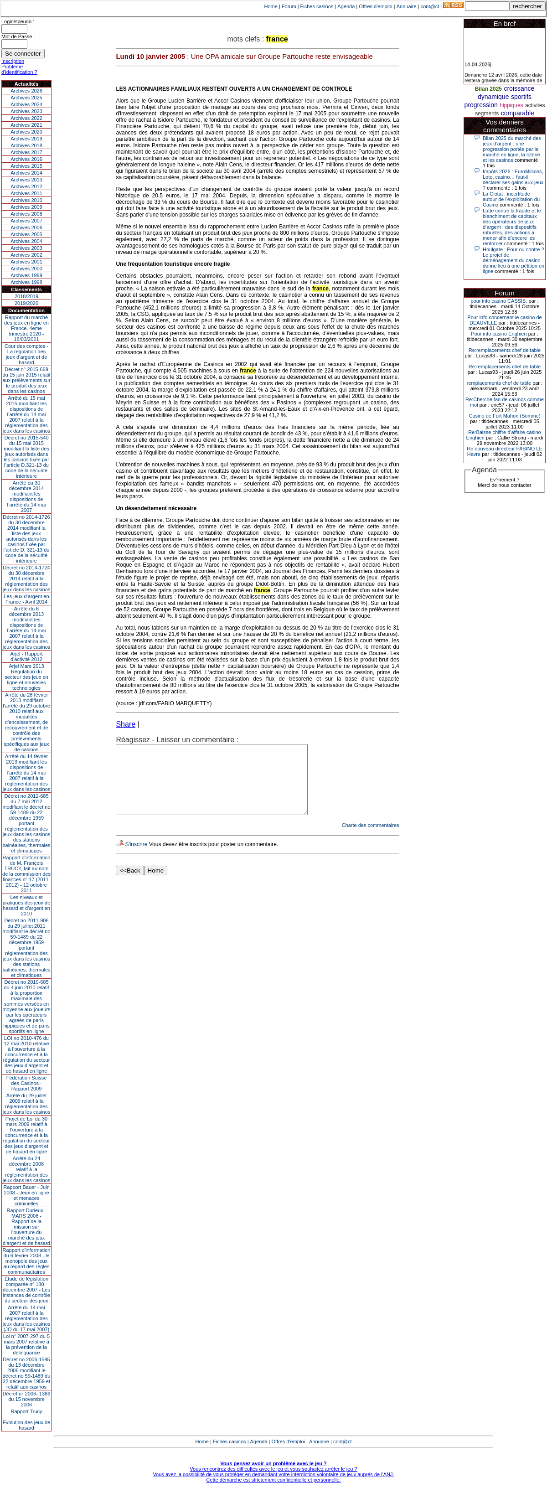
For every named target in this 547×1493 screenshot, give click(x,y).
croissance (519, 88)
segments (487, 113)
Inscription (12, 61)
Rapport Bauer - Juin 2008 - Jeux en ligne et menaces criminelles (26, 1195)
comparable (517, 113)
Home (271, 6)
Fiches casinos (317, 6)
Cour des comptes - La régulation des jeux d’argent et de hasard (26, 354)
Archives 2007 (26, 220)
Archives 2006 (26, 227)
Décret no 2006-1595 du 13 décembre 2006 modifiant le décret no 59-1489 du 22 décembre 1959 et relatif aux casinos (27, 1373)
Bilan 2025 (488, 89)
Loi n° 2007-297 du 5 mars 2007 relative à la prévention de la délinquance (26, 1344)
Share (125, 724)
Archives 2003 (26, 248)
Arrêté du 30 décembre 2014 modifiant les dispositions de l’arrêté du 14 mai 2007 (26, 496)
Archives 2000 (26, 268)
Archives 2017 (26, 152)
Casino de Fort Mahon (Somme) (504, 415)
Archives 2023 (26, 111)
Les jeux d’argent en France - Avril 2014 (26, 599)
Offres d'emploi (375, 6)
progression (481, 104)
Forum (289, 6)
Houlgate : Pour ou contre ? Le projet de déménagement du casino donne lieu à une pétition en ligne (513, 260)
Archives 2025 (26, 97)
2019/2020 (26, 303)
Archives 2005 (26, 234)
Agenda (346, 6)
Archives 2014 (26, 173)
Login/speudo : (17, 21)
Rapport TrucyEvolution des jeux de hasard (27, 1420)
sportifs (521, 96)
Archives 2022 (26, 118)
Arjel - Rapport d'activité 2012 (26, 656)
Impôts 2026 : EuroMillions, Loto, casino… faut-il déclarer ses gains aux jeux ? (513, 180)
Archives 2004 (26, 241)
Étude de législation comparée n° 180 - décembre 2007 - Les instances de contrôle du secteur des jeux (26, 1289)
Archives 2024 (26, 104)
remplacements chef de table (499, 383)
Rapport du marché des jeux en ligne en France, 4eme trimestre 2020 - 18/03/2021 (26, 328)
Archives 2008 (26, 214)
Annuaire (407, 6)
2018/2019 (26, 296)
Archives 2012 (26, 186)
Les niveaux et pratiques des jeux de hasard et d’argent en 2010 (27, 905)
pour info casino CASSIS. (498, 301)
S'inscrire (136, 858)
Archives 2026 (26, 90)
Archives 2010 (26, 200)
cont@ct (430, 6)
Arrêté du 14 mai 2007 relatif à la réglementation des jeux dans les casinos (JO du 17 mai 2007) (27, 1318)
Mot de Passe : (18, 36)
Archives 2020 (26, 131)
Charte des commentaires (370, 839)
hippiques (511, 105)
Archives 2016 (26, 159)
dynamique (493, 96)
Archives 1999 (26, 275)
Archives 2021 (26, 125)
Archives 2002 (26, 255)
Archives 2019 (26, 138)
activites (535, 105)
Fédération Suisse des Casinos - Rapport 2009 (26, 1083)
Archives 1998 (26, 282)
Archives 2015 (26, 166)
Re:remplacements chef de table (505, 350)
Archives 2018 (26, 145)
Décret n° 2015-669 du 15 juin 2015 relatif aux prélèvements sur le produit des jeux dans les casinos (26, 380)
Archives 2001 (26, 261)
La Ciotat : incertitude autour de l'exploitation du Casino (511, 199)
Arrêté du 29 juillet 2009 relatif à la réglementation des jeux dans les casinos (27, 1104)
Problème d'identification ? (19, 69)
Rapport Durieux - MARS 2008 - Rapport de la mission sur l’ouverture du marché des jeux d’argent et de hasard (26, 1227)
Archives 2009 (26, 207)
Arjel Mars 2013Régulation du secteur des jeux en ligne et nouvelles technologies (26, 677)
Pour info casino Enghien (498, 333)
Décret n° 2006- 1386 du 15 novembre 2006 (27, 1399)
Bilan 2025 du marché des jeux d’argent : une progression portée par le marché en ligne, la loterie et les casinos (512, 149)
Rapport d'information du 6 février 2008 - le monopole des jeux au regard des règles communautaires (27, 1261)
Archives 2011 (26, 193)
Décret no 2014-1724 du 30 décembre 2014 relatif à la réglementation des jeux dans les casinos (27, 578)
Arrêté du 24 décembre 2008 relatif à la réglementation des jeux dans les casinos (27, 1169)
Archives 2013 (26, 179)
